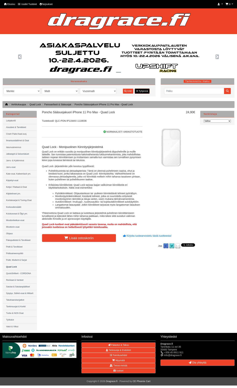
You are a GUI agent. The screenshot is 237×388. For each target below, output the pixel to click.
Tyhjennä (142, 91)
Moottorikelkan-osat (15, 220)
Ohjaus (9, 233)
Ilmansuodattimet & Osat (17, 140)
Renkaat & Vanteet (14, 280)
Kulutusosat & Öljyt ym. (17, 214)
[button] (220, 4)
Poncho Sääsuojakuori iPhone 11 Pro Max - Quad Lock (104, 104)
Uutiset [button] (118, 370)
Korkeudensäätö (13, 207)
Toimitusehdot (118, 355)
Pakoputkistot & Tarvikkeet (18, 240)
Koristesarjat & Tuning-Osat (19, 200)
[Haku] (194, 91)
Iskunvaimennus (13, 147)
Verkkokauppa (18, 104)
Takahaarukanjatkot (15, 300)
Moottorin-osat (13, 227)
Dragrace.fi (111, 381)
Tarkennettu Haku (197, 81)
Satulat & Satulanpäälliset (18, 287)
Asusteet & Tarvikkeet (16, 127)
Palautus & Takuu (118, 345)
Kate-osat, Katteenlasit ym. (18, 174)
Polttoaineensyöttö (14, 253)
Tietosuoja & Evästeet (118, 350)
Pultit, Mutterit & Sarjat (16, 260)
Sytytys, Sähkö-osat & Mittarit (19, 293)
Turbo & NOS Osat (14, 313)
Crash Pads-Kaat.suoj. (16, 134)
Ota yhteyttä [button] (197, 362)
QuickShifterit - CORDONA (18, 273)
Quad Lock (35, 104)
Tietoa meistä (118, 365)
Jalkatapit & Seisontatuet (17, 154)
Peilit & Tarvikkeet (14, 247)
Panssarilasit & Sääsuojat (57, 104)
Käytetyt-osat (12, 180)
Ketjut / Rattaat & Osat (16, 187)
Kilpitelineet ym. (13, 194)
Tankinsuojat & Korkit (16, 306)
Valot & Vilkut (12, 326)
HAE (128, 91)
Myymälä (118, 360)
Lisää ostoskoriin (79, 238)
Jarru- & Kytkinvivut (15, 160)
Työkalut (10, 320)
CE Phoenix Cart (141, 381)
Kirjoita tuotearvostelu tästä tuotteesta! (147, 235)
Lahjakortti (11, 121)
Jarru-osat (11, 167)
